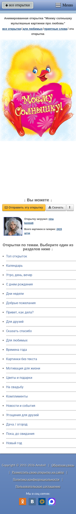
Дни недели (15, 294)
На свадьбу (15, 387)
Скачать (55, 207)
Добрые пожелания (21, 303)
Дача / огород (17, 424)
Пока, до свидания (20, 434)
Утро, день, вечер (19, 275)
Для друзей (15, 322)
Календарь (14, 266)
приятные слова (55, 28)
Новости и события (20, 406)
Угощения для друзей (22, 415)
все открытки (17, 5)
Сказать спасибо (19, 331)
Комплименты (17, 396)
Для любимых (17, 340)
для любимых (33, 28)
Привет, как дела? (20, 312)
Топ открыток (16, 256)
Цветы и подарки (19, 378)
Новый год (14, 443)
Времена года (16, 350)
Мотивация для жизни (23, 368)
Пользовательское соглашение (38, 486)
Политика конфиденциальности (36, 479)
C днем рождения (19, 284)
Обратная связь (62, 465)
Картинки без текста (21, 359)
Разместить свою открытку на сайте (38, 472)
